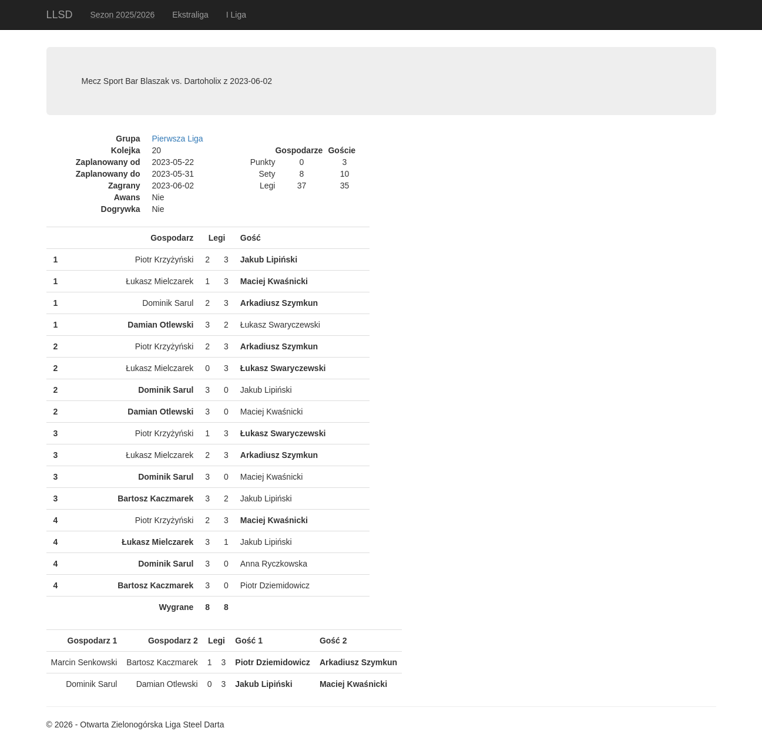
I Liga (236, 14)
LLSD (59, 15)
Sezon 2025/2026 (122, 14)
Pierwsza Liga (177, 138)
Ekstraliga (190, 14)
